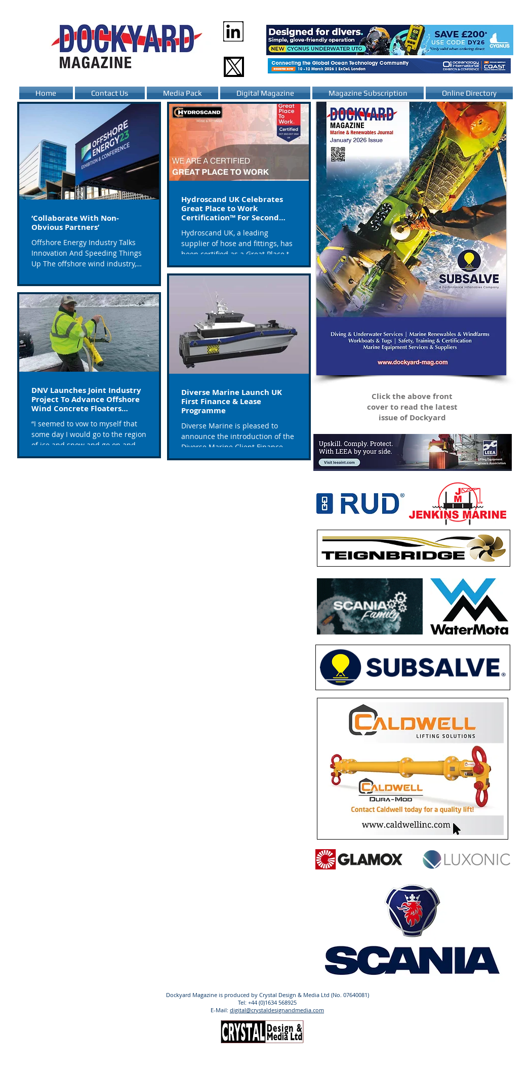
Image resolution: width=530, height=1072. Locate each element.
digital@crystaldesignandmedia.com (277, 1010)
